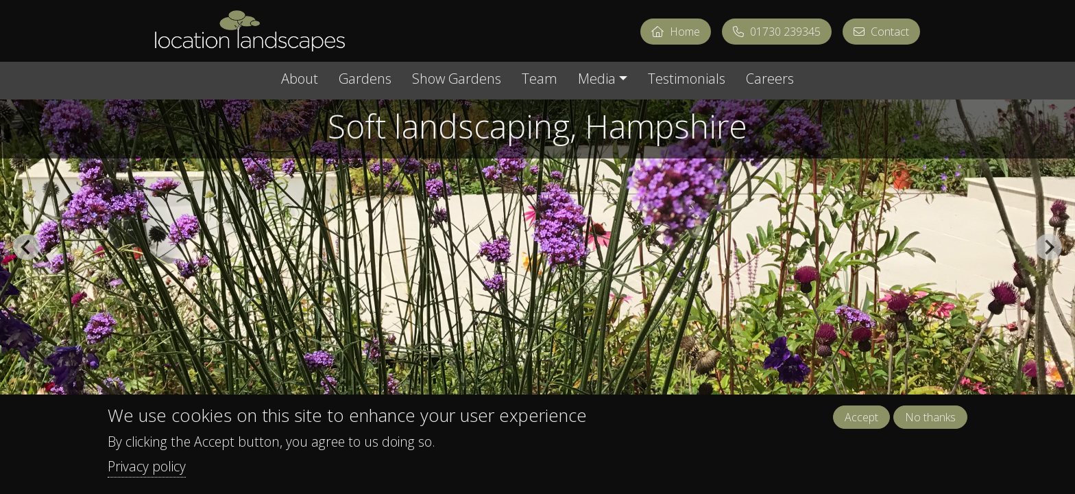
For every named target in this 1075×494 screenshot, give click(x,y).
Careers (770, 80)
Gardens (365, 80)
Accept (861, 417)
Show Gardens (456, 80)
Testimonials (686, 80)
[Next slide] (1048, 247)
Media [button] (597, 80)
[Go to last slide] (26, 247)
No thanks (930, 417)
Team (539, 80)
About (299, 80)
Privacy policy (147, 466)
